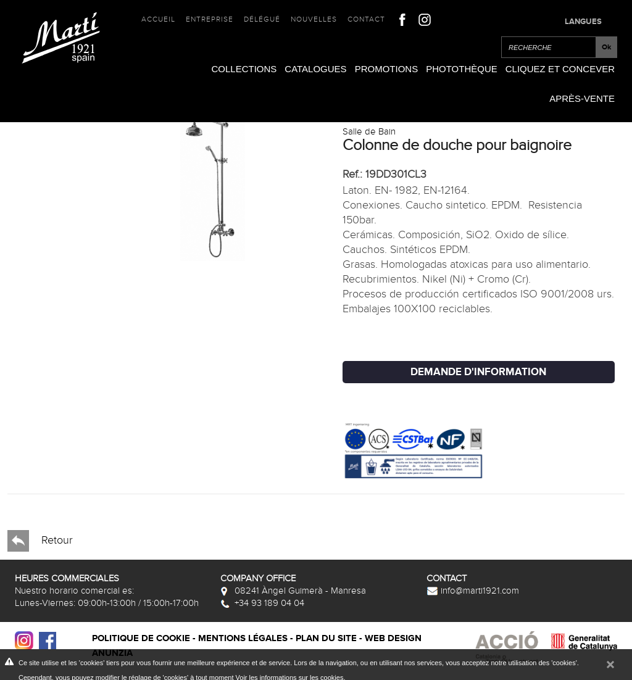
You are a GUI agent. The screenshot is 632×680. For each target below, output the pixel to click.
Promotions (386, 69)
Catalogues (315, 69)
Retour (40, 541)
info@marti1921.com (472, 590)
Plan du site (326, 638)
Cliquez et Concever (560, 69)
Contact (366, 19)
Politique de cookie (141, 638)
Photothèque (461, 69)
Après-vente (582, 98)
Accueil (158, 19)
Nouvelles (314, 19)
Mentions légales (243, 638)
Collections (243, 69)
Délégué (262, 19)
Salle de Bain (369, 131)
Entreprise (209, 19)
